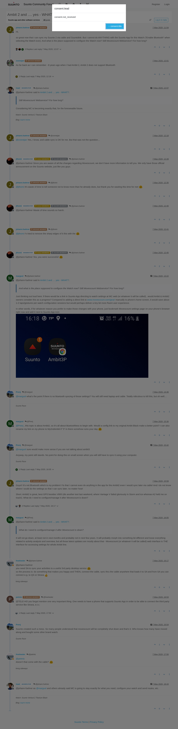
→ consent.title (115, 26)
